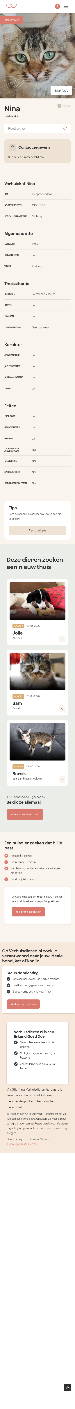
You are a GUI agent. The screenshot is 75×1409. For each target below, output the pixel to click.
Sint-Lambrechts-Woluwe (27, 778)
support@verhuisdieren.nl (21, 1144)
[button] (57, 6)
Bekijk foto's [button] (61, 90)
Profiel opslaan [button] (37, 128)
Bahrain (16, 708)
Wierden (17, 638)
